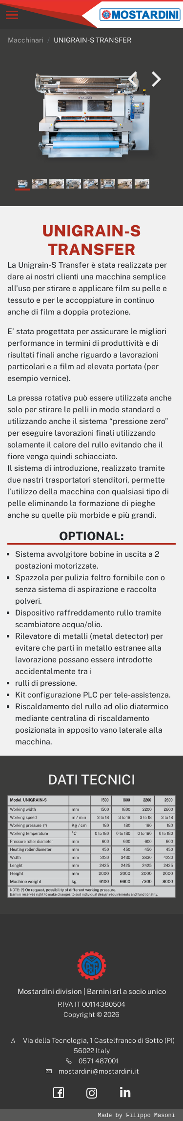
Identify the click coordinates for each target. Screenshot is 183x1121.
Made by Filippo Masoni (136, 1115)
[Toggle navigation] (12, 15)
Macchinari (25, 40)
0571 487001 (99, 1061)
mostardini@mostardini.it (99, 1071)
